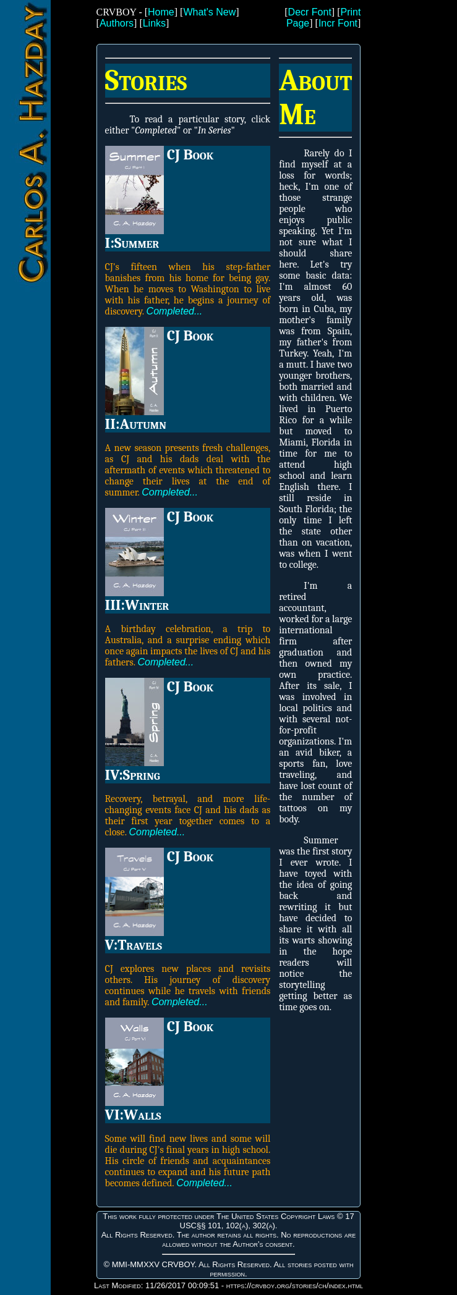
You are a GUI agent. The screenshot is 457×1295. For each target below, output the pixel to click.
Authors (117, 23)
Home (161, 12)
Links (154, 23)
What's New (209, 12)
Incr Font (337, 23)
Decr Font (309, 12)
